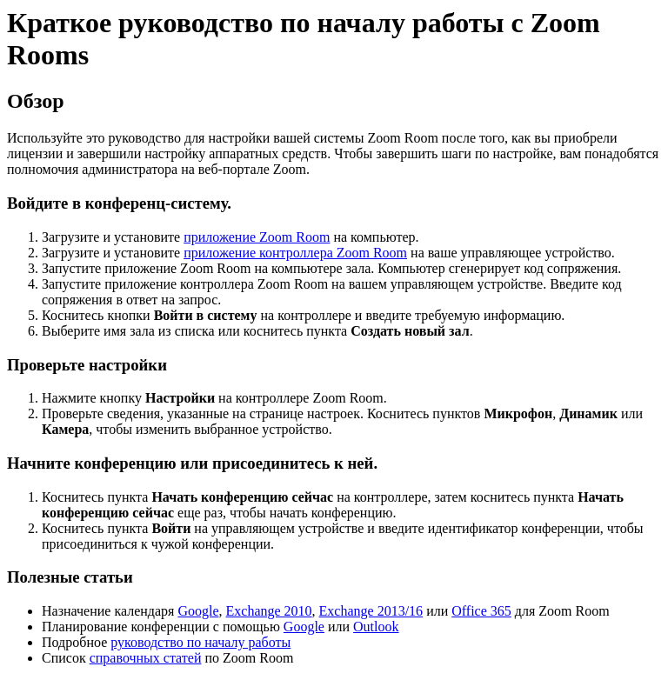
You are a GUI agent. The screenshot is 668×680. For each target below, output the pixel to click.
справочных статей (146, 657)
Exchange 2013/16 (371, 610)
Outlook (375, 626)
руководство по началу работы (200, 642)
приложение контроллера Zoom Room (295, 252)
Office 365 (481, 610)
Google (197, 610)
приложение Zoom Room (257, 237)
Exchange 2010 (269, 610)
